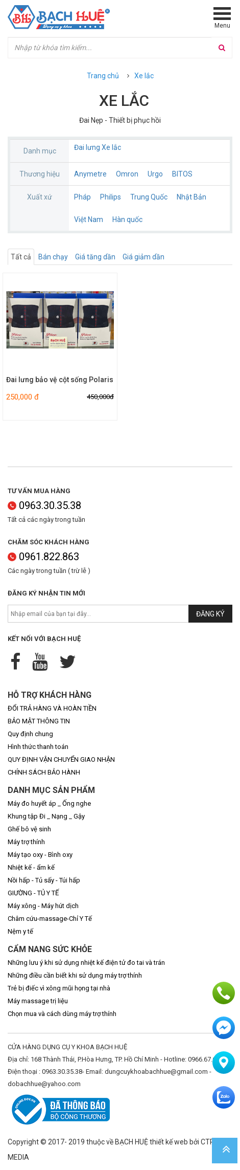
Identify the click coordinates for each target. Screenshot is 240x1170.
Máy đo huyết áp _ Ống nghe (49, 803)
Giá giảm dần (143, 257)
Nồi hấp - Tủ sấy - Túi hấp (44, 880)
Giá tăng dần (95, 257)
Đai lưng (87, 147)
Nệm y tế (20, 931)
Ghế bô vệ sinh (29, 829)
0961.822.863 (43, 556)
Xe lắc (144, 76)
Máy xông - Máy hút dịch (43, 906)
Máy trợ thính (26, 842)
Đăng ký (210, 614)
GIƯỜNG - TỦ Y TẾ (33, 893)
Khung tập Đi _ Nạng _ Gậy (46, 816)
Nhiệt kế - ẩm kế (31, 867)
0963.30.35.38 (44, 505)
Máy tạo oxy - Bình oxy (40, 854)
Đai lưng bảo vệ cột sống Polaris (59, 380)
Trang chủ (103, 76)
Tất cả (21, 257)
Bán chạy (53, 257)
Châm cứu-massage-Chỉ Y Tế (50, 918)
